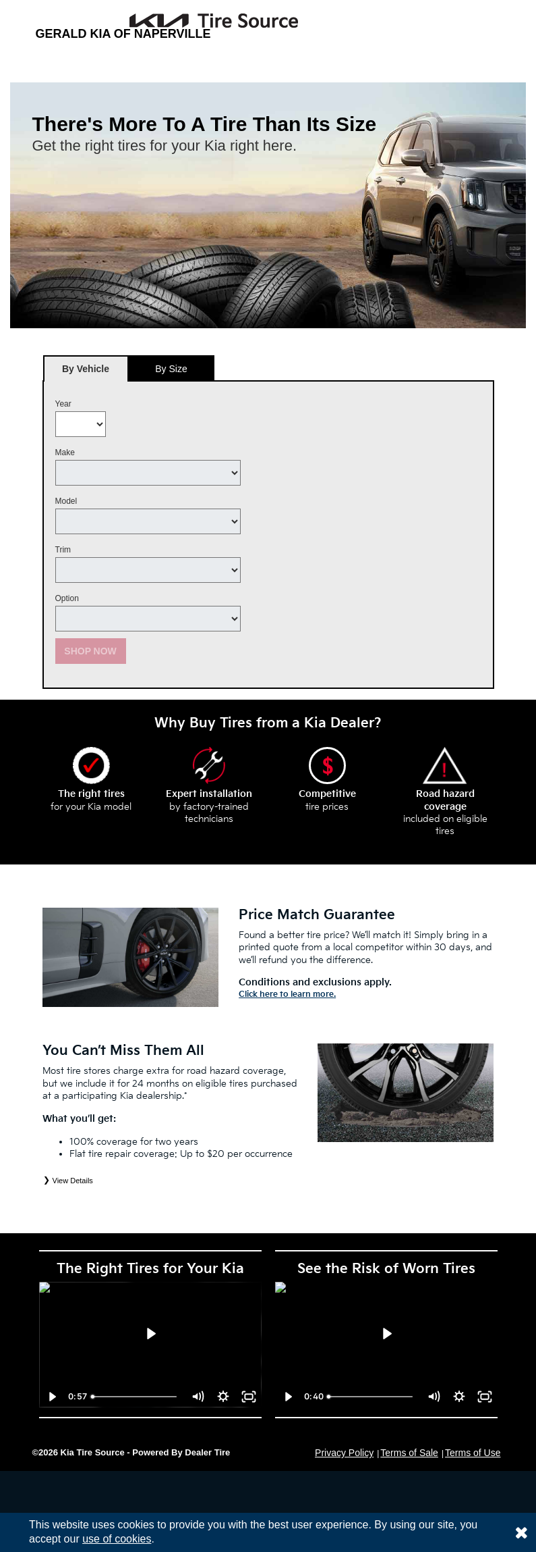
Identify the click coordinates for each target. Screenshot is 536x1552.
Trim (63, 549)
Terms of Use (472, 1452)
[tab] (86, 368)
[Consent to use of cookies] (521, 1532)
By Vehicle (85, 372)
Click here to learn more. (287, 994)
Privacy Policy (344, 1452)
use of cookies (116, 1539)
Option (67, 598)
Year (63, 404)
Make (65, 452)
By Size (171, 368)
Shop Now (90, 651)
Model (66, 501)
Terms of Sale (409, 1452)
